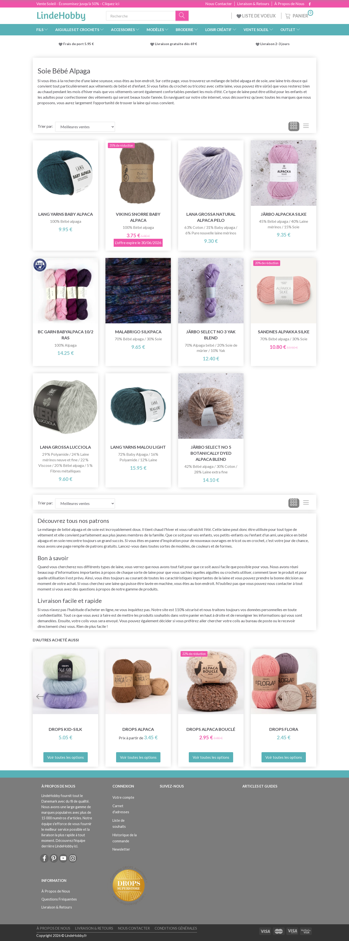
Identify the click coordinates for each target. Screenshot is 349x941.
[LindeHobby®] (61, 14)
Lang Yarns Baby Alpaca (65, 214)
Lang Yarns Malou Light (138, 447)
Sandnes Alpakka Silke (283, 331)
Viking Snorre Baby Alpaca (138, 217)
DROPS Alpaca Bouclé (210, 729)
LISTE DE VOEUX (256, 15)
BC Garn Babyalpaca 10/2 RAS (65, 334)
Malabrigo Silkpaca (138, 331)
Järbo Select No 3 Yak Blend (211, 334)
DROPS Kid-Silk (65, 729)
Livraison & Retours (253, 3)
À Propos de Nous (289, 3)
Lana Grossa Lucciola (65, 447)
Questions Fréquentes (59, 899)
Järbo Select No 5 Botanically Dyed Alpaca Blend (210, 453)
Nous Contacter (218, 3)
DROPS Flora (283, 729)
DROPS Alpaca (138, 729)
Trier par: (45, 126)
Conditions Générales (176, 928)
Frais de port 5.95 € (78, 44)
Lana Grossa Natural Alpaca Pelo (211, 217)
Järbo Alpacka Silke (284, 214)
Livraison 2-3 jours (275, 44)
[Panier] (298, 15)
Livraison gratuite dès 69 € (176, 44)
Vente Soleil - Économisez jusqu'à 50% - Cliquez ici (77, 3)
